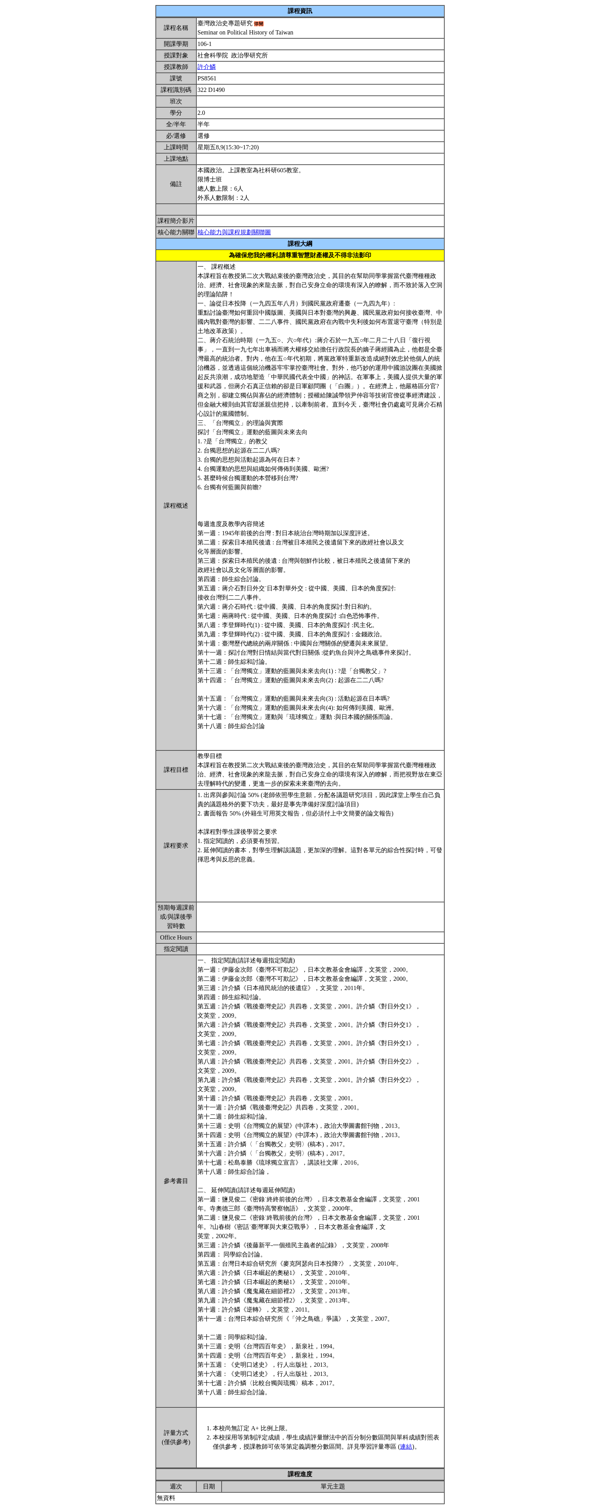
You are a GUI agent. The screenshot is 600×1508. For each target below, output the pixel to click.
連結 (406, 1446)
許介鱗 (206, 67)
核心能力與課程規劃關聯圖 (234, 232)
